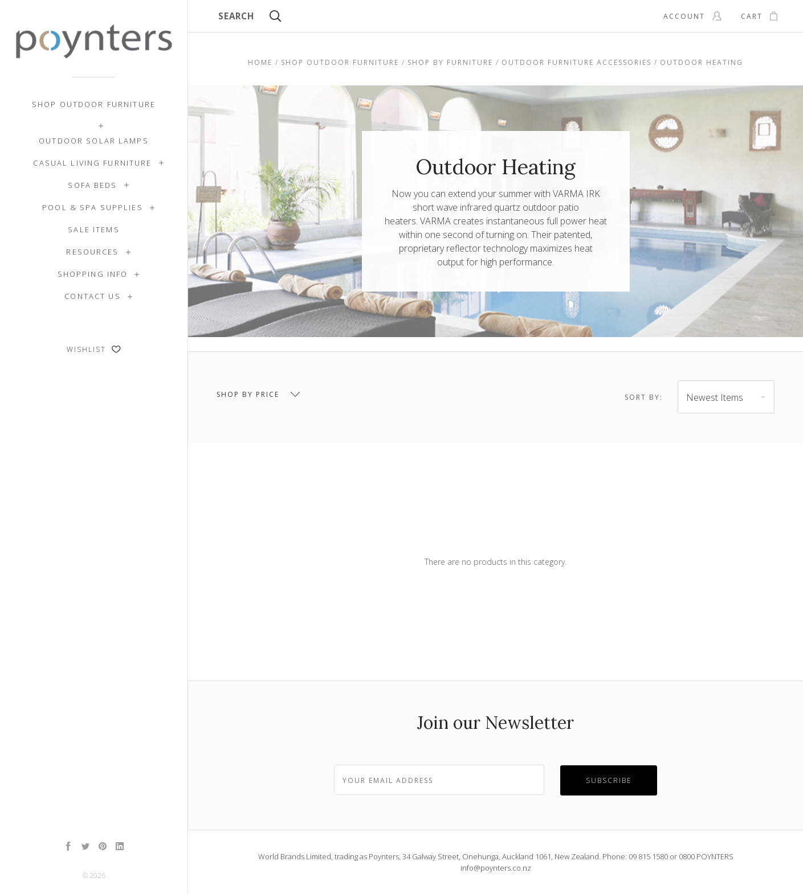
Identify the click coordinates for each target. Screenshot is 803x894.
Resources (92, 252)
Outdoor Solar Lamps (94, 141)
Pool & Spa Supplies (92, 207)
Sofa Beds (92, 185)
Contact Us (92, 296)
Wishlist (94, 349)
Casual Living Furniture (92, 163)
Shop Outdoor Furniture (94, 104)
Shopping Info (93, 274)
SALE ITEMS (93, 229)
